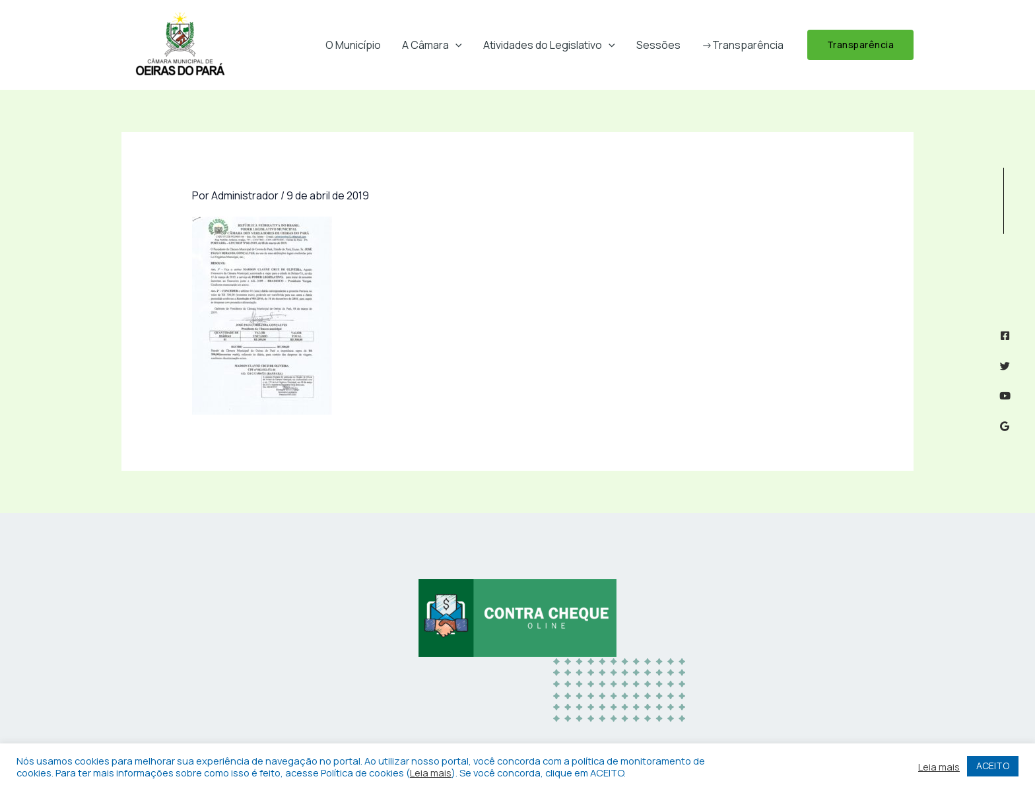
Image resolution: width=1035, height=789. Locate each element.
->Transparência (743, 45)
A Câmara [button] (432, 45)
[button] (455, 45)
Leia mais (430, 772)
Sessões (658, 45)
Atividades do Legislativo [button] (549, 45)
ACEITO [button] (992, 765)
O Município (353, 45)
